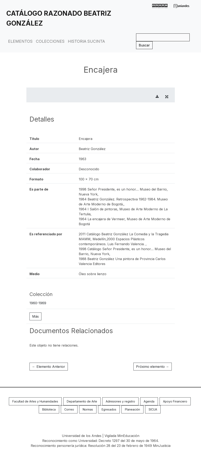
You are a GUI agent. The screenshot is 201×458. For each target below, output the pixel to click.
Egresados (109, 409)
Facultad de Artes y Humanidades (35, 401)
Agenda (149, 401)
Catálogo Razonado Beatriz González (58, 18)
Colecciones (50, 41)
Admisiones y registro (120, 401)
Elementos (20, 41)
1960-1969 (37, 303)
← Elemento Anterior (48, 367)
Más (35, 316)
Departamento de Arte (82, 401)
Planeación (132, 409)
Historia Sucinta (86, 41)
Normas (88, 409)
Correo (69, 409)
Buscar (144, 45)
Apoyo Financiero (175, 401)
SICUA (153, 409)
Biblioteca (49, 409)
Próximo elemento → (152, 367)
